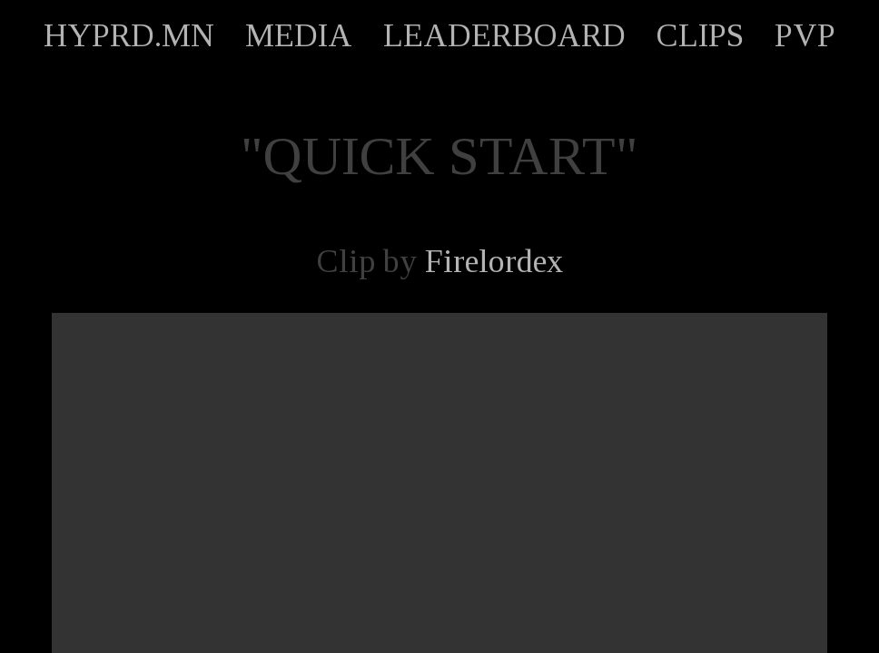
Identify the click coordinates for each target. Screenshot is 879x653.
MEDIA (298, 35)
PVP (805, 35)
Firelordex (494, 261)
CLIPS (700, 35)
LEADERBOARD (504, 35)
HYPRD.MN (129, 35)
